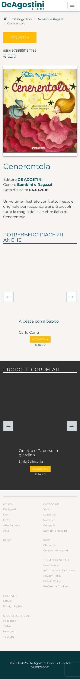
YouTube (8, 636)
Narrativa (49, 520)
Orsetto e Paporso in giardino (38, 453)
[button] (8, 297)
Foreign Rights (12, 606)
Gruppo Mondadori (55, 550)
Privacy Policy (52, 575)
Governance (51, 565)
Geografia (49, 525)
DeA (6, 514)
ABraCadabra (11, 525)
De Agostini (30, 179)
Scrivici (7, 600)
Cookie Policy (52, 581)
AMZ (6, 530)
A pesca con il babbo (39, 321)
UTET (6, 520)
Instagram (9, 631)
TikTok (7, 626)
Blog (7, 540)
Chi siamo (49, 545)
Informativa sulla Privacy (59, 570)
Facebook (9, 620)
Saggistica (49, 514)
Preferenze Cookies (55, 586)
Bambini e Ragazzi (50, 19)
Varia (46, 509)
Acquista (20, 37)
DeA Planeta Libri (24, 5)
